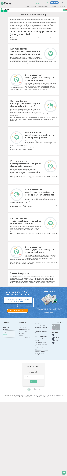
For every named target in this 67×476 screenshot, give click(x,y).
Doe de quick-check (18, 311)
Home (27, 6)
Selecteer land (65, 2)
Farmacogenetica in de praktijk (41, 339)
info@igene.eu (48, 396)
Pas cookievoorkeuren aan (58, 395)
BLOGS (37, 323)
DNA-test (33, 6)
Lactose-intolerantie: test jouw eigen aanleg (41, 335)
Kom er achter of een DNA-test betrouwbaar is (41, 344)
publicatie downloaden (49, 312)
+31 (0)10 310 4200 (41, 396)
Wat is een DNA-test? (24, 337)
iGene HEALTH (6, 327)
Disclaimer (18, 395)
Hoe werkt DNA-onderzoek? (23, 332)
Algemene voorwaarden (27, 395)
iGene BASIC (6, 325)
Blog (20, 325)
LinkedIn (56, 340)
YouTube (56, 337)
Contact (62, 6)
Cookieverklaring (47, 395)
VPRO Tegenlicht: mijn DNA (41, 332)
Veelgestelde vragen (24, 329)
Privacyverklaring (38, 395)
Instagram (57, 342)
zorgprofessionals (44, 6)
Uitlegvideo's (22, 327)
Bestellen (54, 2)
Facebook (56, 335)
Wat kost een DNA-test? (40, 348)
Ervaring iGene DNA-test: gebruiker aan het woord (41, 327)
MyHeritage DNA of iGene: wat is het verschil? (40, 353)
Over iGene (55, 6)
